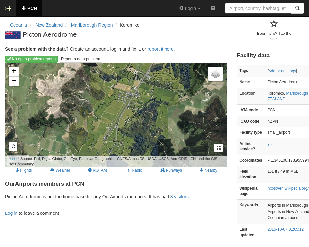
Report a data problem (80, 59)
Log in (11, 213)
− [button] (14, 81)
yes (271, 143)
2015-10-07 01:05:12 (286, 229)
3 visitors (179, 196)
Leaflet (12, 159)
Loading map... (111, 114)
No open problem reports (31, 59)
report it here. (161, 49)
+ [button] (14, 72)
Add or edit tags (282, 71)
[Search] (297, 8)
